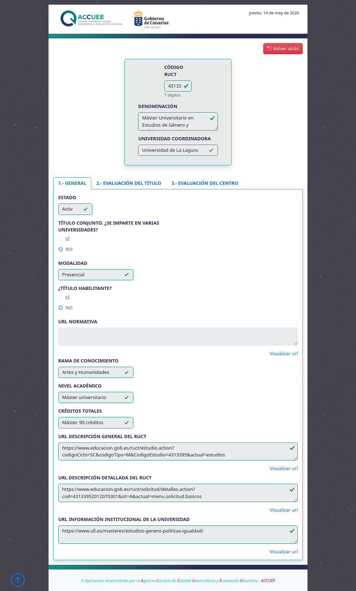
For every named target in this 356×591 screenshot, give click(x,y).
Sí (67, 239)
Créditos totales (80, 411)
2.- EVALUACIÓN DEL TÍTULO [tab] (128, 183)
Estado (67, 197)
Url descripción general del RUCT (102, 436)
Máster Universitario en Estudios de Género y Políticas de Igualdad (178, 121)
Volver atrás (283, 48)
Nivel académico (80, 386)
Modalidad (72, 263)
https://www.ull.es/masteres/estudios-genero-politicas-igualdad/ (178, 534)
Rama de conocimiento (88, 360)
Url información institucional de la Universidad (124, 519)
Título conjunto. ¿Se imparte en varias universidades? (108, 226)
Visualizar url (284, 353)
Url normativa (77, 321)
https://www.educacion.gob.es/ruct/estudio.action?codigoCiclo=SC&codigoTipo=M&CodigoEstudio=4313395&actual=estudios (178, 451)
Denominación (157, 106)
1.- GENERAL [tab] (72, 183)
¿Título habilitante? (84, 288)
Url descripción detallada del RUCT (105, 477)
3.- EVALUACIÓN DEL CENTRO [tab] (205, 183)
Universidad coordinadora (174, 138)
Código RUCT (173, 71)
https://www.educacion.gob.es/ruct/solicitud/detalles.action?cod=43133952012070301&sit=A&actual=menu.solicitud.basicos (178, 493)
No (69, 249)
